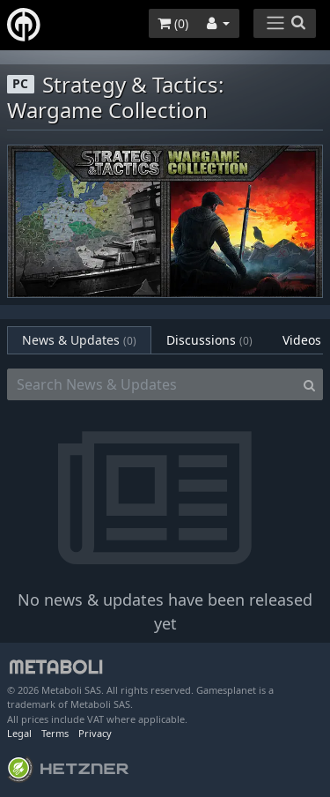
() (173, 23)
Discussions (209, 339)
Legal (19, 733)
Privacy (95, 733)
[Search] (309, 384)
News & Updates (79, 339)
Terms (55, 733)
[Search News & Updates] (152, 384)
